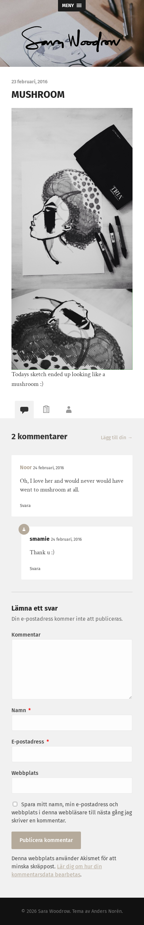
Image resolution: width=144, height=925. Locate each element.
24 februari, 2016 (48, 468)
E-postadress (30, 741)
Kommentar (25, 635)
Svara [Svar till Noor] (25, 505)
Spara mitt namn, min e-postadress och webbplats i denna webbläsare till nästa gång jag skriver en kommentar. (71, 812)
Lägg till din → (116, 438)
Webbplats (24, 773)
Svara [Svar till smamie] (35, 568)
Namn (21, 710)
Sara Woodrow (54, 911)
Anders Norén (106, 911)
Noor (26, 467)
